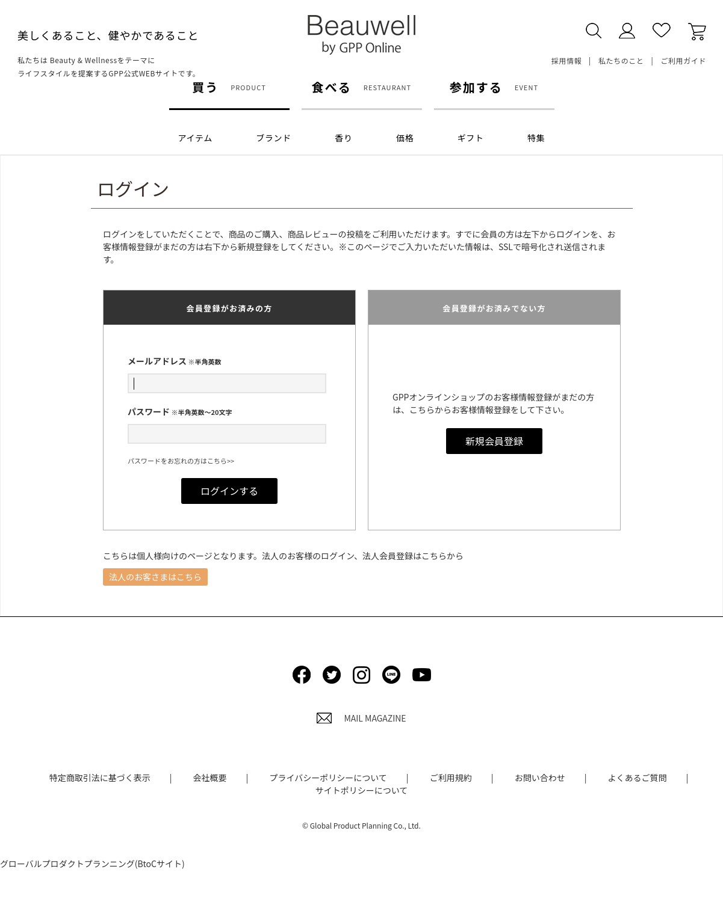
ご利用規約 (451, 777)
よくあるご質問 (637, 777)
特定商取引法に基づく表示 (99, 777)
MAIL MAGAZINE (361, 718)
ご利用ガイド (683, 60)
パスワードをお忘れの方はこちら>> (181, 460)
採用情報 (566, 60)
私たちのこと (621, 60)
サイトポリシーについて (361, 790)
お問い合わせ (540, 777)
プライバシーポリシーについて (327, 777)
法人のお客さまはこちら (155, 577)
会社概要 (210, 777)
